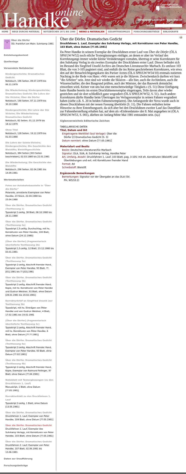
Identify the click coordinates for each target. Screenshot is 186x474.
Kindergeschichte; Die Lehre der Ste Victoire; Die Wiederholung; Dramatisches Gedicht (27, 113)
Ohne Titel (11, 130)
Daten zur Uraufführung (18, 459)
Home (5, 32)
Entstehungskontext (16, 55)
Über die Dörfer (20, 40)
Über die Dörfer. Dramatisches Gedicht (28, 412)
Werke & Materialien (91, 32)
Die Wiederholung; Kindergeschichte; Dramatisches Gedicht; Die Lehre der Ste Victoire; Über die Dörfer (27, 94)
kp (157, 115)
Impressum (144, 20)
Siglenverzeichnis (71, 121)
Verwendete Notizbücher (19, 68)
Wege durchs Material (26, 32)
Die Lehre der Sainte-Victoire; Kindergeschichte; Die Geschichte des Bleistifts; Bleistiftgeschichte (28, 146)
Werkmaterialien (14, 180)
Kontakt (159, 20)
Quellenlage (11, 61)
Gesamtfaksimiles (119, 32)
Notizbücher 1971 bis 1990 (59, 32)
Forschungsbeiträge (146, 32)
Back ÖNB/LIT (174, 20)
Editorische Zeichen (97, 121)
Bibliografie (170, 32)
